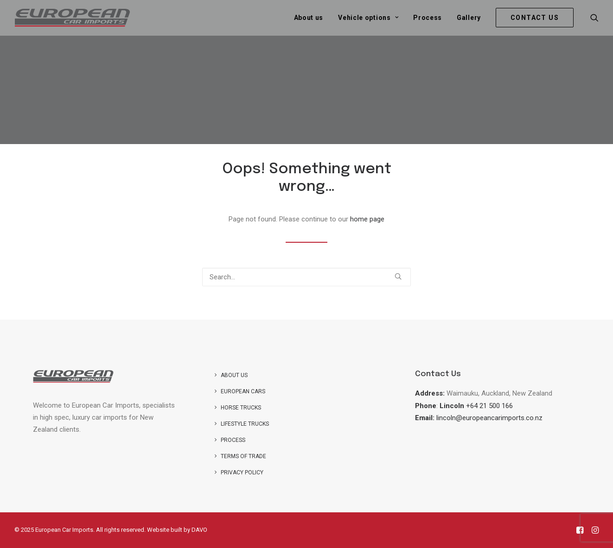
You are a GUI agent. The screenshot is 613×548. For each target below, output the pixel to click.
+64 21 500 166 (489, 406)
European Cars (243, 391)
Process (427, 17)
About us (309, 17)
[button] (594, 17)
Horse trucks (241, 407)
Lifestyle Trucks (245, 424)
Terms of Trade (243, 456)
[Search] (306, 277)
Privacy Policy (242, 472)
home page (367, 219)
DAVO (199, 529)
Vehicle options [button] (368, 17)
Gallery (469, 17)
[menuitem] (308, 17)
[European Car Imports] (72, 17)
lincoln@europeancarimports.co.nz (489, 418)
